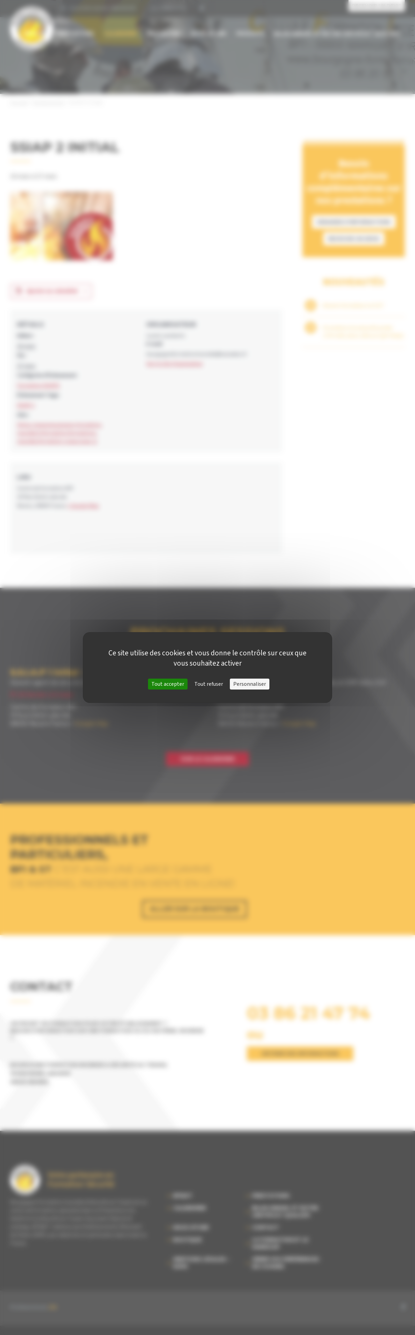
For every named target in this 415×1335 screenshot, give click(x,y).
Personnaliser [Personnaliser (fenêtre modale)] (249, 684)
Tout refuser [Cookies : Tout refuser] (208, 684)
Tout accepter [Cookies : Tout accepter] (167, 684)
